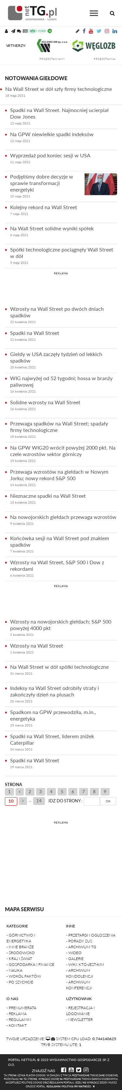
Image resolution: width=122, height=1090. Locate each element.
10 (11, 801)
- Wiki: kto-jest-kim (85, 964)
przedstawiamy (59, 59)
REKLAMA (61, 273)
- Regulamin (19, 1019)
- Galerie (75, 958)
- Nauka (14, 970)
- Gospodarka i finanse (30, 964)
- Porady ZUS (79, 941)
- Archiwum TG (81, 946)
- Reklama (17, 1013)
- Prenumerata (21, 1007)
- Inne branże (20, 946)
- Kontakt (17, 1025)
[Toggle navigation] (94, 13)
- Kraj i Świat (19, 958)
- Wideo (74, 952)
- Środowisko (21, 952)
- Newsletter (79, 1019)
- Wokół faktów (24, 976)
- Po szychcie (20, 982)
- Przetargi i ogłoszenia (90, 935)
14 (39, 800)
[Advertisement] (61, 287)
